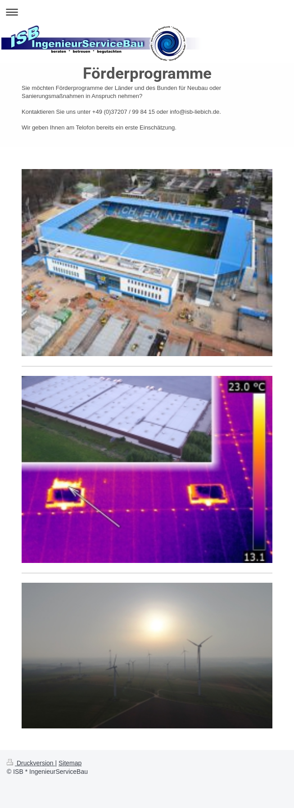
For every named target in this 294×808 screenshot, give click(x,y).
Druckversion (31, 763)
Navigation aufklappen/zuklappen (147, 12)
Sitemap (70, 763)
